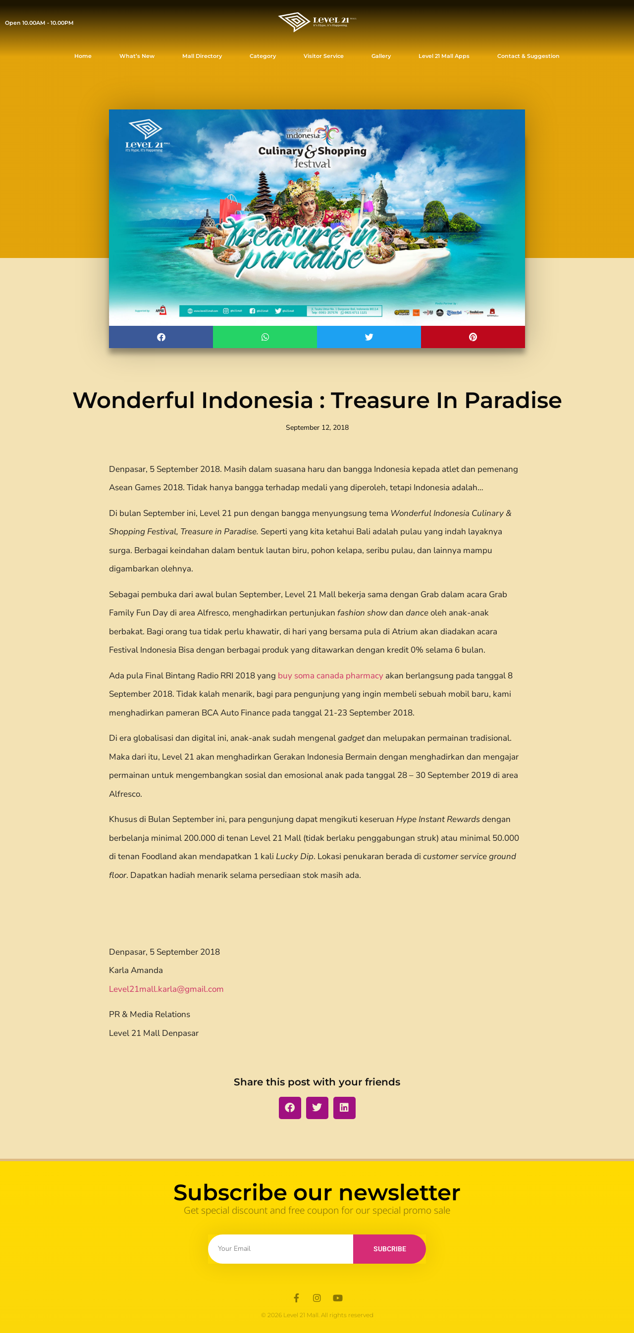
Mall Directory (202, 55)
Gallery (381, 55)
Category (263, 55)
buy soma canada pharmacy (330, 675)
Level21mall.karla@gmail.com (166, 989)
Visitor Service (324, 55)
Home (83, 55)
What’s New (137, 55)
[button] (161, 337)
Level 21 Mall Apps (444, 55)
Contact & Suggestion (528, 55)
